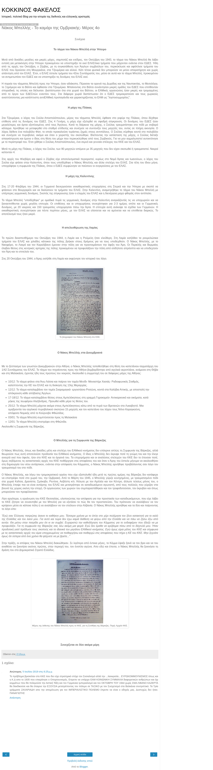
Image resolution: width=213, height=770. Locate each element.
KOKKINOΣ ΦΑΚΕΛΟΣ (31, 10)
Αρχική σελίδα (80, 754)
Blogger (84, 766)
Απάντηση (15, 697)
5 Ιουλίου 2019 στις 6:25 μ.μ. (37, 671)
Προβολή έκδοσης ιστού (80, 761)
